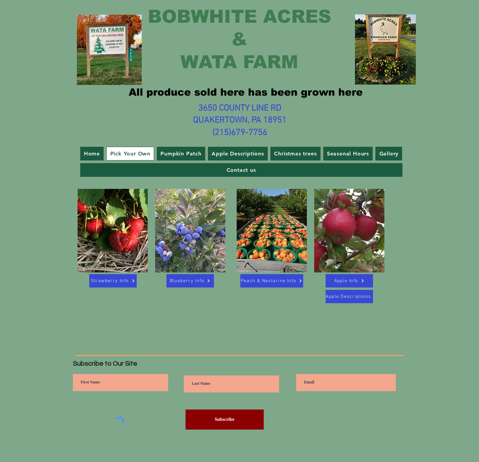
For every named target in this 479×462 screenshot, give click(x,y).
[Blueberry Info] (190, 280)
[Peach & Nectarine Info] (271, 280)
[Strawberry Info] (113, 280)
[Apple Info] (349, 280)
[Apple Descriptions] (349, 296)
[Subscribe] (225, 420)
